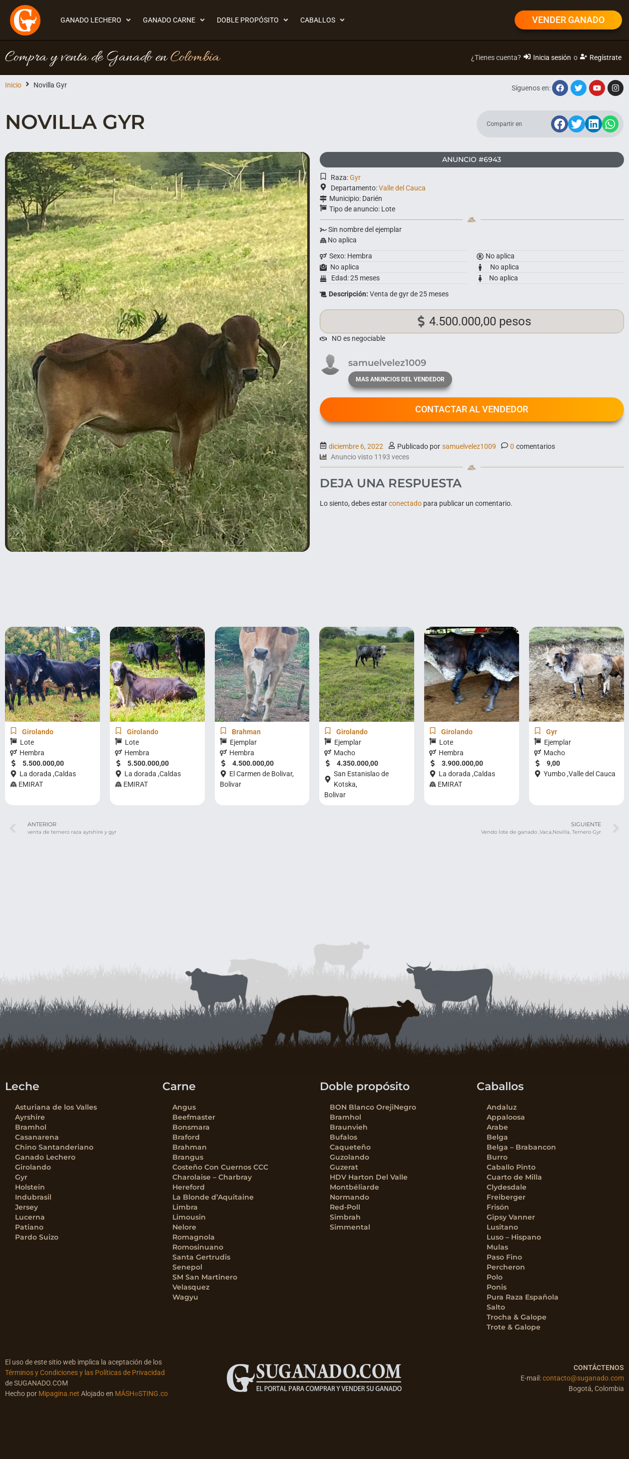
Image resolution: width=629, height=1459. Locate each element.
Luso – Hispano (514, 1237)
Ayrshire (30, 1117)
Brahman (189, 1147)
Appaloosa (506, 1117)
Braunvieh (349, 1127)
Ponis (497, 1287)
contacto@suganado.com (583, 1378)
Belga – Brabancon (521, 1147)
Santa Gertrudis (201, 1257)
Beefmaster (193, 1117)
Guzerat (344, 1167)
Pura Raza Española (523, 1297)
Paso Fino (504, 1257)
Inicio (13, 85)
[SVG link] (314, 1378)
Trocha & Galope (517, 1317)
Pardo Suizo (36, 1237)
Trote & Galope (514, 1327)
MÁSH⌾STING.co (141, 1394)
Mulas (497, 1247)
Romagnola (193, 1237)
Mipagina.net (58, 1394)
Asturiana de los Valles (56, 1107)
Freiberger (506, 1197)
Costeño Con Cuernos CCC (220, 1167)
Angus (184, 1107)
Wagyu (185, 1297)
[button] (96, 20)
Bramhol (30, 1127)
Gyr (355, 177)
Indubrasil (33, 1197)
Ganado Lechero (45, 1157)
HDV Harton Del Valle (369, 1177)
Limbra (185, 1207)
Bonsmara (191, 1127)
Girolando (33, 1167)
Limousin (189, 1217)
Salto (496, 1307)
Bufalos (343, 1137)
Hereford (188, 1187)
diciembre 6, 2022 (356, 446)
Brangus (187, 1157)
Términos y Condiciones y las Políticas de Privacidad (85, 1373)
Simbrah (345, 1217)
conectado (405, 503)
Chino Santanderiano (54, 1147)
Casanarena (37, 1137)
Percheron (506, 1267)
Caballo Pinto (511, 1167)
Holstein (30, 1187)
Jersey (26, 1207)
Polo (495, 1277)
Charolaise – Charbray (212, 1177)
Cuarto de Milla (514, 1177)
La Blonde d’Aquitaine (213, 1197)
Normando (349, 1197)
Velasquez (190, 1287)
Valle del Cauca (402, 188)
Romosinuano (197, 1247)
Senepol (187, 1267)
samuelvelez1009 (469, 446)
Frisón (498, 1207)
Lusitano (502, 1227)
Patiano (29, 1227)
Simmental (350, 1227)
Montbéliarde (354, 1187)
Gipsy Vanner (511, 1217)
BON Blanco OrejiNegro (373, 1107)
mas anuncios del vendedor (400, 379)
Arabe (497, 1127)
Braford (186, 1137)
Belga (497, 1137)
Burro (497, 1157)
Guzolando (349, 1157)
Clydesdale (507, 1187)
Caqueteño (350, 1147)
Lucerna (30, 1217)
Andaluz (502, 1107)
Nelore (184, 1227)
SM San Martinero (204, 1277)
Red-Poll (345, 1207)
